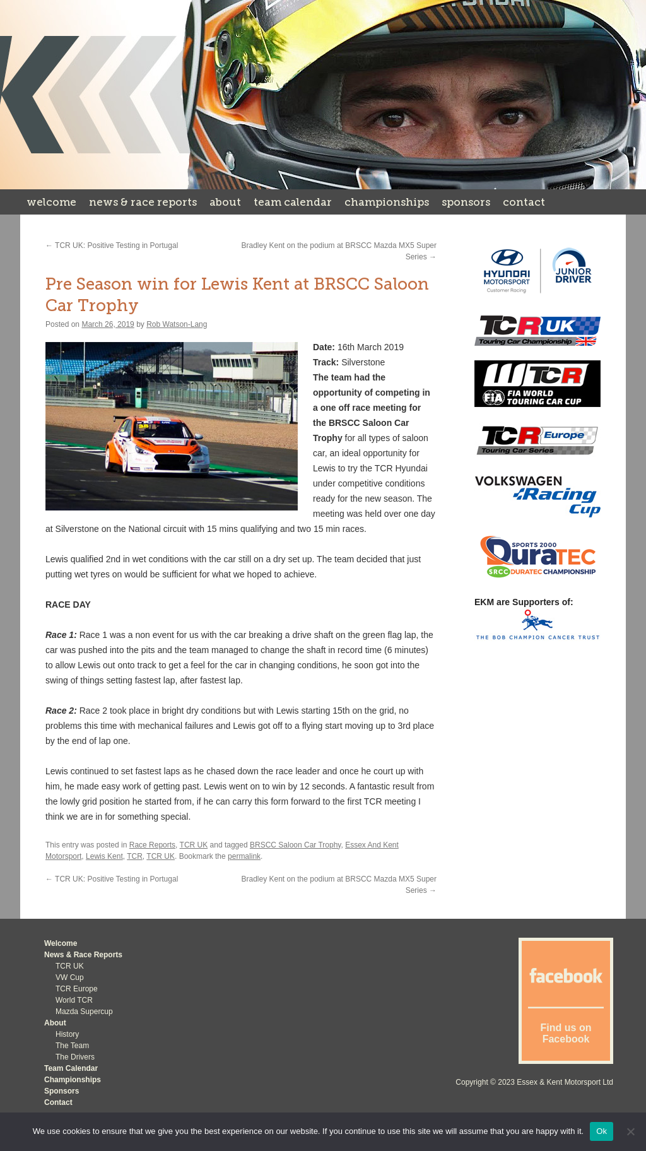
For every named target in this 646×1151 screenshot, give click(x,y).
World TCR (74, 1000)
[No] (630, 1131)
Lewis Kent (104, 856)
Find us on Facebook (566, 1033)
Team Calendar (293, 202)
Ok (601, 1131)
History (67, 1034)
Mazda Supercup (84, 1011)
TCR (135, 856)
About (225, 202)
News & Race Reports (143, 202)
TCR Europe (77, 988)
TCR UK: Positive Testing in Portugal (111, 245)
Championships (386, 202)
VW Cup (70, 977)
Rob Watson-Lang (176, 324)
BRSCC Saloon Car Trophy (295, 845)
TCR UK (194, 845)
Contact (524, 202)
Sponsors (466, 202)
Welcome (51, 202)
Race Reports (152, 845)
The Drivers (75, 1057)
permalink (244, 856)
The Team (72, 1045)
